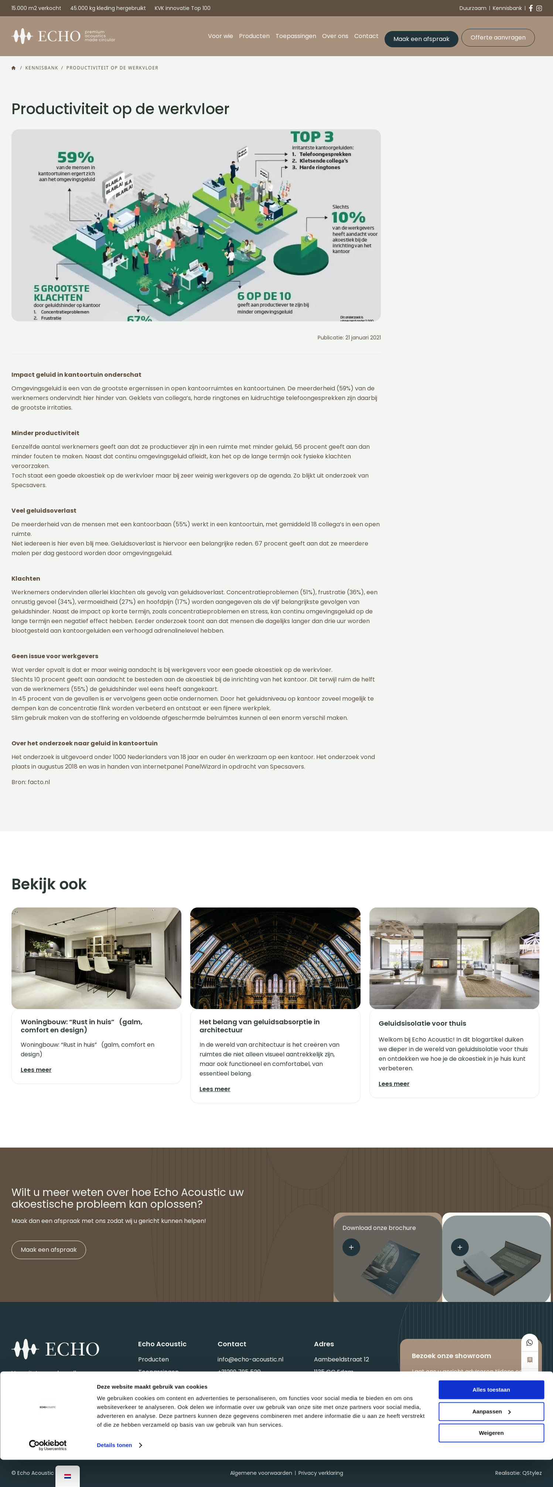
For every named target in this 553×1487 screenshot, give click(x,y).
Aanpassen (491, 1438)
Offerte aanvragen (497, 34)
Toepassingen (295, 34)
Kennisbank (507, 8)
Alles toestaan (491, 1417)
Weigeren (491, 1460)
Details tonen (114, 1472)
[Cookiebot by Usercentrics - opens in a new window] (48, 1472)
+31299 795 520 (239, 1370)
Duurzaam (473, 8)
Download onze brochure (379, 1239)
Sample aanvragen (478, 1239)
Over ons (335, 34)
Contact (366, 34)
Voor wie (220, 34)
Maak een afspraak (421, 34)
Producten (254, 34)
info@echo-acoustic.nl (250, 1357)
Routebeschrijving (340, 1382)
